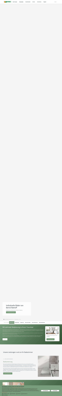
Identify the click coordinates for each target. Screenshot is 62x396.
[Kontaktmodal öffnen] (55, 1)
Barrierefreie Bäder (28, 322)
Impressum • (19, 387)
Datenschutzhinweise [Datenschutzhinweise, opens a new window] (4, 392)
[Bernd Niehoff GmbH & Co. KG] (9, 319)
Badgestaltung (17, 322)
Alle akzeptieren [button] (45, 390)
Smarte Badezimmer (35, 322)
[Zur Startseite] (7, 1)
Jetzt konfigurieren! (50, 339)
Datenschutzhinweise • (15, 387)
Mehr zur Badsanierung (8, 373)
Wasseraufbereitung (42, 322)
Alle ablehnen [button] (55, 390)
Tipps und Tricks (16, 335)
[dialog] (31, 390)
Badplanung (22, 322)
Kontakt (5, 339)
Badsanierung (12, 322)
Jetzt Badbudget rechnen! (10, 312)
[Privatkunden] (16, 319)
